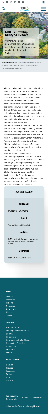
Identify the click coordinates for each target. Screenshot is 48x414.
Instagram (10, 371)
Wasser (9, 352)
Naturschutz (11, 346)
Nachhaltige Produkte (15, 343)
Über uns (10, 312)
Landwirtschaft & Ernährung (18, 340)
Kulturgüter (11, 337)
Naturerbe (10, 306)
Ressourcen (11, 349)
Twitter (9, 374)
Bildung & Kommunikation (17, 330)
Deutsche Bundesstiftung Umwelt (24, 406)
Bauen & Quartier (13, 327)
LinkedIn (9, 365)
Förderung (10, 299)
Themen (9, 296)
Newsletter (37, 397)
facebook (10, 368)
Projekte (9, 303)
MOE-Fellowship (8, 62)
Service (9, 315)
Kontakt (25, 397)
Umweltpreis (11, 309)
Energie (9, 334)
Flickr (8, 377)
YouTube (10, 380)
